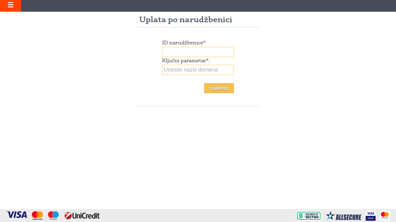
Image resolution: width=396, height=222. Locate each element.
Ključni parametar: (186, 61)
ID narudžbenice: (184, 43)
